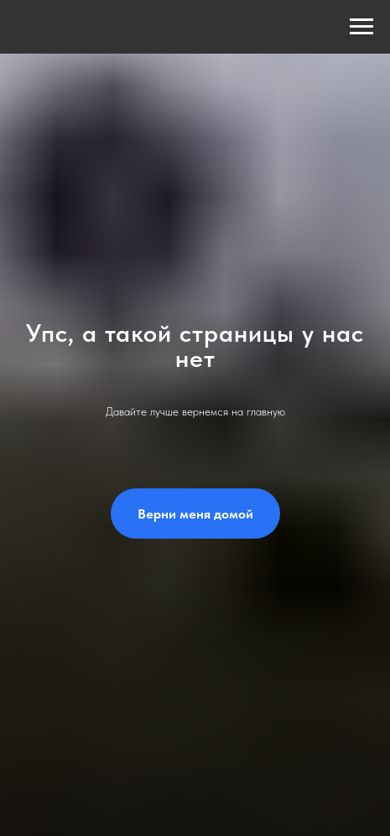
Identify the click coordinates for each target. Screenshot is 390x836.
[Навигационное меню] (361, 26)
